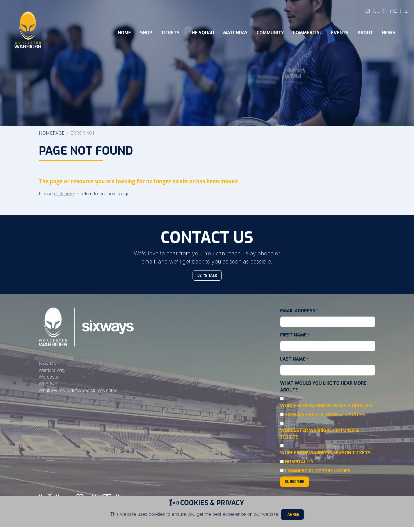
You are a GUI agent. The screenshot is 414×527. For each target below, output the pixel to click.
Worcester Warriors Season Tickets (325, 453)
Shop (146, 33)
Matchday (235, 33)
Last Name (294, 359)
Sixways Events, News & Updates (325, 415)
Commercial (307, 33)
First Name (295, 335)
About (365, 33)
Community (270, 33)
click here (64, 193)
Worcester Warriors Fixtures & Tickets (319, 433)
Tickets (170, 33)
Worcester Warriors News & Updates (326, 406)
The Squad (201, 33)
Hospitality (299, 462)
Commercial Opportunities (318, 471)
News (388, 33)
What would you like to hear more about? (323, 386)
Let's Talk (207, 275)
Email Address (299, 311)
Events (340, 33)
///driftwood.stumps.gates (91, 390)
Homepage (52, 133)
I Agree (292, 514)
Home (124, 33)
